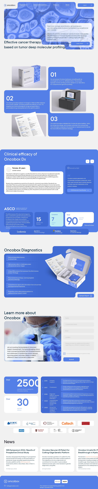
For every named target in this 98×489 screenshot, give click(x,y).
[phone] (78, 324)
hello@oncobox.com (13, 486)
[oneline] (78, 337)
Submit (71, 359)
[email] (78, 331)
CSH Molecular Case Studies (78, 190)
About (67, 5)
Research (56, 5)
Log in (85, 5)
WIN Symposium (25, 462)
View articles (89, 225)
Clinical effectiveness (39, 5)
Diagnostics (23, 5)
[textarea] (78, 346)
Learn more (79, 43)
